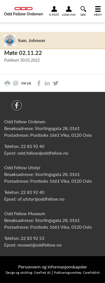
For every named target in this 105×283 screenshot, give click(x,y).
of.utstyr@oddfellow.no (41, 198)
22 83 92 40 (32, 146)
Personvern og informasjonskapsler (52, 266)
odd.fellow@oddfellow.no (43, 153)
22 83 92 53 (32, 238)
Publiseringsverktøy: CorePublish (77, 272)
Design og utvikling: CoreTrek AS (28, 272)
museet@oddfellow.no (40, 244)
